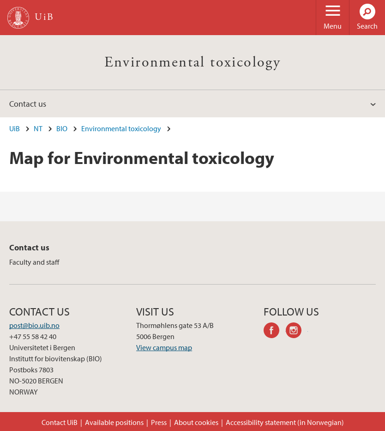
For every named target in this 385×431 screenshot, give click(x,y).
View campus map (164, 347)
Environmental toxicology (192, 62)
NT (38, 128)
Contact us (27, 103)
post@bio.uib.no (34, 325)
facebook (275, 331)
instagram (297, 331)
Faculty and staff (34, 262)
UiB (14, 128)
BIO (61, 128)
